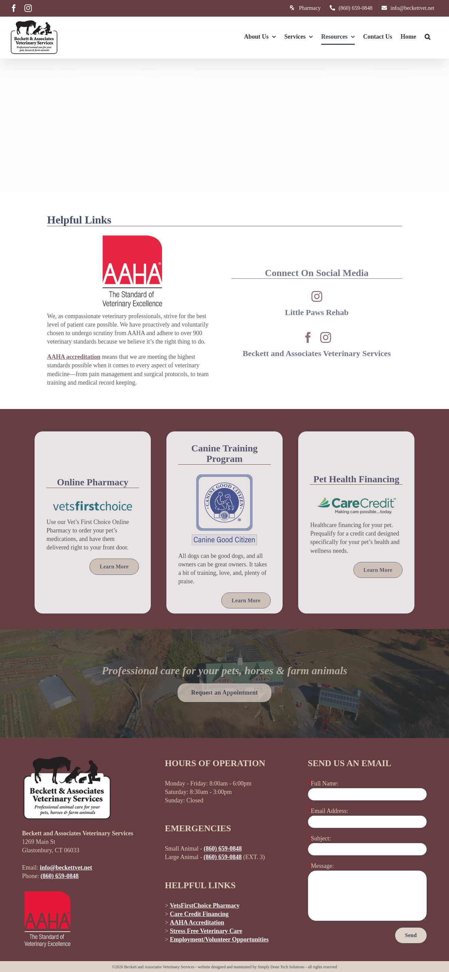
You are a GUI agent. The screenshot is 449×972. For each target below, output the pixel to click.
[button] (427, 37)
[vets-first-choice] (92, 503)
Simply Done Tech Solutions (281, 967)
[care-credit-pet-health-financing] (356, 500)
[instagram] (316, 296)
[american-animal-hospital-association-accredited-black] (132, 235)
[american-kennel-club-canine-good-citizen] (224, 476)
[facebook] (308, 337)
